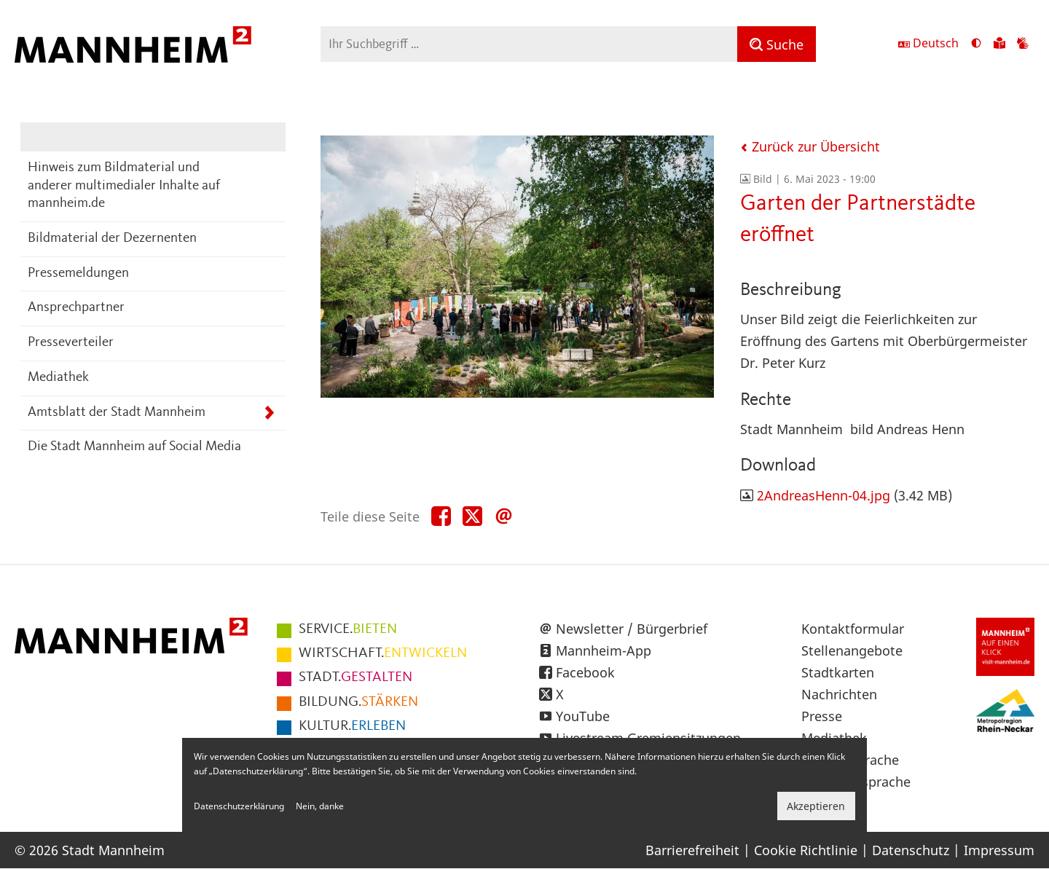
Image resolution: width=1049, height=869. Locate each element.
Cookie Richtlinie (805, 850)
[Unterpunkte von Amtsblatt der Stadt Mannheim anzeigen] (269, 413)
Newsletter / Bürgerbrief (631, 628)
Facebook (585, 672)
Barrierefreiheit (692, 850)
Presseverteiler (71, 343)
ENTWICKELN (383, 653)
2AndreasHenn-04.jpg (823, 495)
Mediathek (58, 378)
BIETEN (348, 629)
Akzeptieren (816, 806)
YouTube (583, 716)
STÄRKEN (358, 702)
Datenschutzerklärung (239, 806)
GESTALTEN (355, 677)
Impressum (999, 850)
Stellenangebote (852, 650)
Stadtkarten (837, 672)
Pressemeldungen (78, 273)
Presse (821, 716)
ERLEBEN (352, 726)
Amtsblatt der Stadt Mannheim (116, 413)
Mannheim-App (603, 650)
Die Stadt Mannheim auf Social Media (134, 447)
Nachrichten (839, 694)
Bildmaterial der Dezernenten (112, 238)
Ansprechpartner (76, 308)
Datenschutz (910, 850)
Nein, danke (320, 806)
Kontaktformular (852, 628)
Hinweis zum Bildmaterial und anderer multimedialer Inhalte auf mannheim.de (124, 186)
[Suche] (776, 44)
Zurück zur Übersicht (810, 146)
